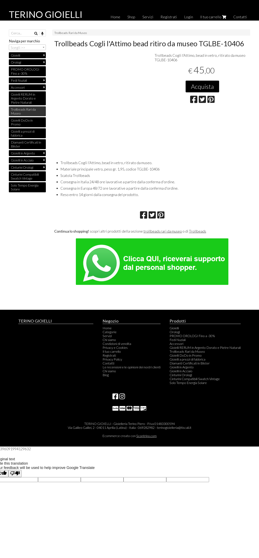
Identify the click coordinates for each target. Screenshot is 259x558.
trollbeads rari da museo (162, 231)
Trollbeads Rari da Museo (70, 33)
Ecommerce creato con (129, 436)
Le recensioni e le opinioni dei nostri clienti (132, 367)
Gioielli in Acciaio (22, 160)
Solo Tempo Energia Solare (24, 187)
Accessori (18, 87)
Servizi (147, 17)
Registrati (169, 17)
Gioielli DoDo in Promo (22, 122)
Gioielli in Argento (23, 153)
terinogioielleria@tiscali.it (174, 427)
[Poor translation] (15, 473)
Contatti (240, 17)
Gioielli (15, 55)
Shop (131, 17)
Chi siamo (109, 340)
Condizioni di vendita (117, 344)
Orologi (16, 62)
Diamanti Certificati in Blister (26, 144)
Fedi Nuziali (19, 80)
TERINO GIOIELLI (45, 14)
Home (115, 17)
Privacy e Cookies (115, 347)
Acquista (202, 86)
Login (188, 17)
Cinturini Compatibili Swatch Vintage (25, 176)
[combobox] (27, 47)
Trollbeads (197, 231)
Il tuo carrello (213, 17)
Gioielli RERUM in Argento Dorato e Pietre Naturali (23, 98)
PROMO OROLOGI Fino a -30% (25, 71)
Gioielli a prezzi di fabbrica (23, 133)
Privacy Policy (112, 359)
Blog (106, 375)
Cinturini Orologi (22, 167)
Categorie (110, 332)
